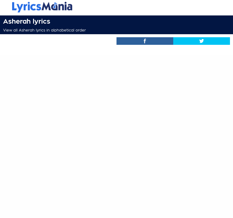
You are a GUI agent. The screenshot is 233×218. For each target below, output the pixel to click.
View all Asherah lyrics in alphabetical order (44, 30)
